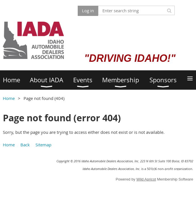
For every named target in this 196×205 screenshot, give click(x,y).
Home (9, 98)
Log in (88, 10)
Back (25, 144)
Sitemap (43, 144)
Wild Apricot (146, 179)
